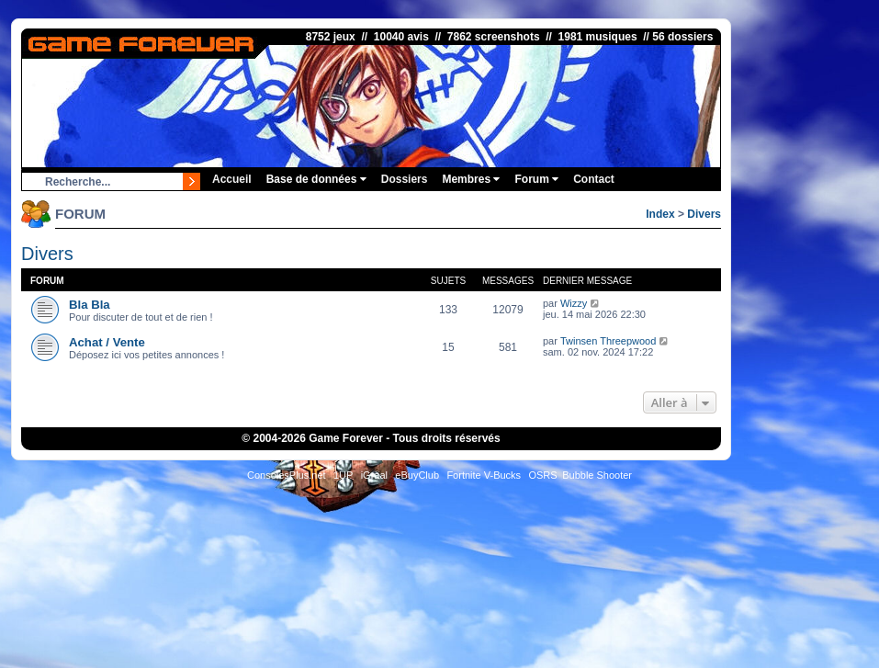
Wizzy (573, 303)
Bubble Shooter (597, 475)
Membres (471, 179)
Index (660, 214)
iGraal (374, 475)
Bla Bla (89, 304)
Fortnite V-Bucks (483, 475)
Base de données (316, 179)
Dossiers (404, 179)
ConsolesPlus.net (286, 475)
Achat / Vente (107, 342)
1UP (343, 475)
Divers (704, 214)
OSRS (542, 475)
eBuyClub (417, 475)
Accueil (232, 179)
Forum (536, 179)
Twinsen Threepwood (608, 340)
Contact (593, 179)
